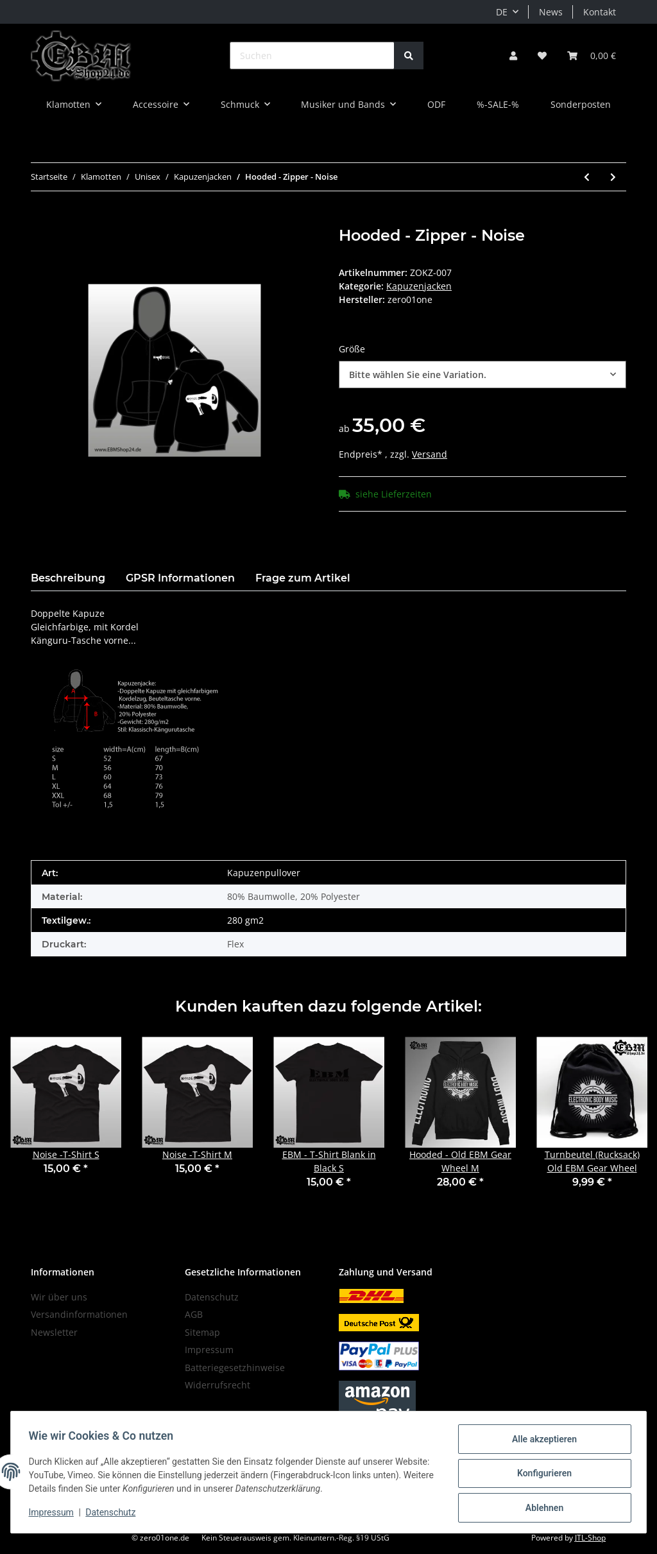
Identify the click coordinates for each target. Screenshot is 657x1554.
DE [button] (502, 12)
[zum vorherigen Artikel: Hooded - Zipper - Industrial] (587, 177)
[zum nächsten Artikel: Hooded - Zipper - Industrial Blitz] (613, 177)
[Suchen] (312, 55)
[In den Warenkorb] (41, 219)
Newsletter (54, 1332)
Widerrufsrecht (217, 1385)
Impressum (209, 1349)
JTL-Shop (590, 1537)
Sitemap (202, 1332)
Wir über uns (59, 1297)
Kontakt (599, 12)
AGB (194, 1314)
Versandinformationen (79, 1314)
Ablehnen (541, 1508)
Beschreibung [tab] (68, 578)
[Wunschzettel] (542, 55)
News (551, 12)
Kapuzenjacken (419, 286)
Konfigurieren (541, 1475)
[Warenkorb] (591, 55)
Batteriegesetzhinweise (235, 1367)
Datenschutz (212, 1297)
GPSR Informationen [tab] (180, 578)
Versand (429, 454)
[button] (513, 55)
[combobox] (482, 374)
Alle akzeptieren (541, 1442)
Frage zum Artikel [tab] (302, 578)
